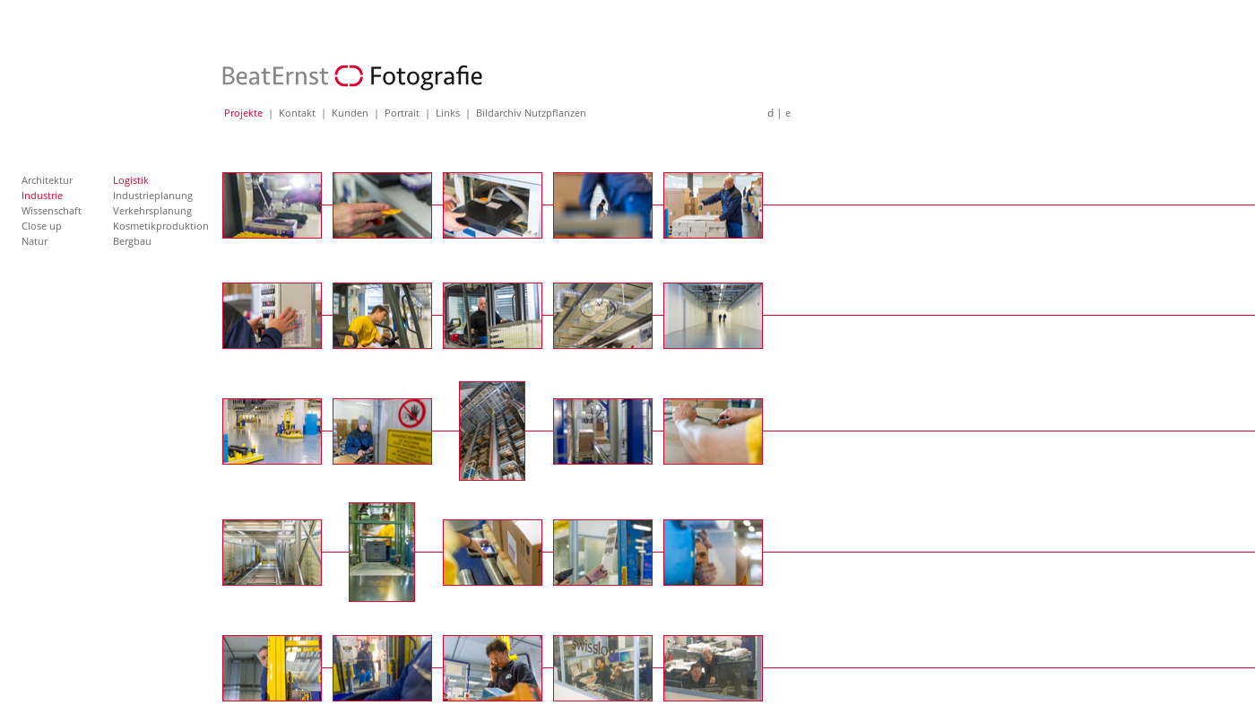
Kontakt (297, 112)
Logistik (131, 180)
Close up (42, 225)
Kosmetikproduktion (161, 225)
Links (448, 112)
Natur (35, 241)
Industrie (42, 195)
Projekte (243, 112)
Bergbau (132, 241)
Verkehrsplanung (152, 210)
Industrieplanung (153, 195)
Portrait (402, 112)
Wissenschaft (52, 210)
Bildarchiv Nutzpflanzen (531, 112)
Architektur (47, 180)
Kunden (350, 112)
